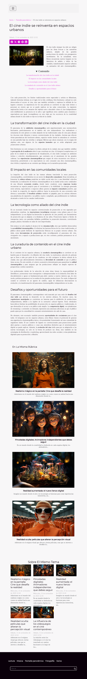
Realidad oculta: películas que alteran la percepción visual (43, 539)
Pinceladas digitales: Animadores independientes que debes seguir (43, 441)
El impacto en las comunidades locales (42, 78)
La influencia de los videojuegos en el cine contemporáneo (42, 625)
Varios (59, 661)
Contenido (43, 71)
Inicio (11, 20)
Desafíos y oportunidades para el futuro (42, 88)
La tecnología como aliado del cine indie (42, 82)
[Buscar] (43, 668)
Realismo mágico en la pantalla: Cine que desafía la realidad (43, 391)
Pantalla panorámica (23, 20)
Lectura (11, 661)
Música (20, 661)
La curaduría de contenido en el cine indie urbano (42, 85)
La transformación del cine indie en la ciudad (42, 75)
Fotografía (49, 661)
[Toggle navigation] (13, 8)
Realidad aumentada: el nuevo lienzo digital (43, 491)
